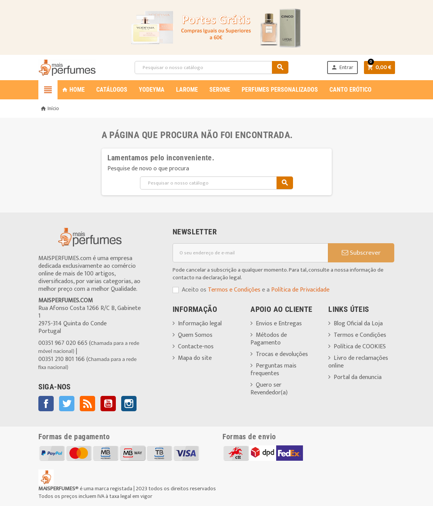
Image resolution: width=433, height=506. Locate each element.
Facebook (46, 403)
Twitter (66, 403)
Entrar (342, 67)
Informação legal (200, 323)
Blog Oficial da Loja (358, 323)
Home (73, 89)
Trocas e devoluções (282, 354)
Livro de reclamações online (358, 362)
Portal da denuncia (358, 377)
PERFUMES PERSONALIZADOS (280, 89)
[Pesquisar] (211, 67)
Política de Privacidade (300, 290)
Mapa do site (195, 358)
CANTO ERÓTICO (350, 89)
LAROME (187, 89)
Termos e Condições (234, 290)
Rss (87, 403)
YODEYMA (152, 89)
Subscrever (361, 252)
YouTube (108, 403)
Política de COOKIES (360, 346)
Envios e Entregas (279, 323)
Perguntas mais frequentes (273, 370)
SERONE (219, 89)
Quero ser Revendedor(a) (269, 389)
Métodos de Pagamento (268, 339)
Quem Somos (195, 335)
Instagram (129, 403)
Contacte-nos (196, 346)
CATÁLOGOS (111, 89)
